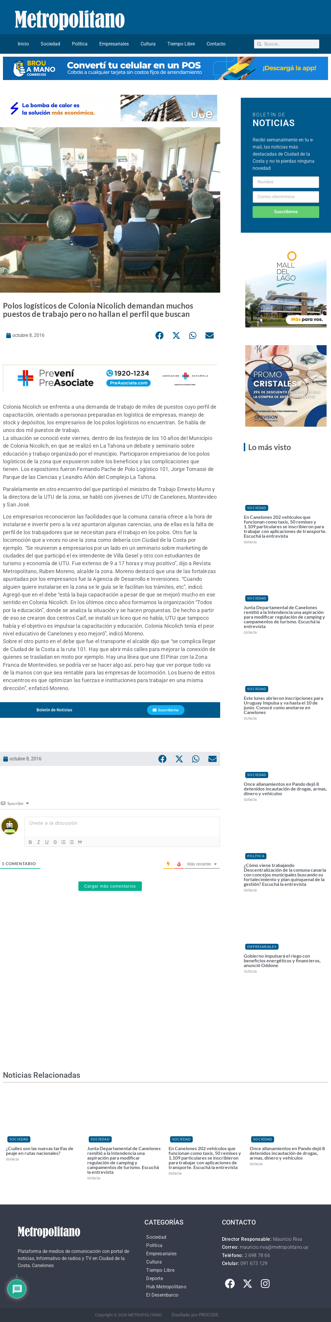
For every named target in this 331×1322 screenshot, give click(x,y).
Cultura (148, 44)
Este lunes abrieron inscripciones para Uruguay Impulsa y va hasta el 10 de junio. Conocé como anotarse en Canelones (283, 705)
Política (80, 44)
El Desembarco (162, 1295)
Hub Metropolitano (166, 1287)
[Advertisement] (110, 976)
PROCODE (209, 1315)
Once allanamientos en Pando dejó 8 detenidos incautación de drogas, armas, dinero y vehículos (285, 788)
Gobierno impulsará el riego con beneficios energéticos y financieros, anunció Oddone (282, 960)
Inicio (23, 44)
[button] (159, 335)
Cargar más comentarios (110, 886)
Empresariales (114, 44)
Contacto (216, 44)
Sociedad (50, 44)
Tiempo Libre (181, 44)
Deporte (154, 1278)
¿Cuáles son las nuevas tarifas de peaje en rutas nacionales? (39, 1150)
